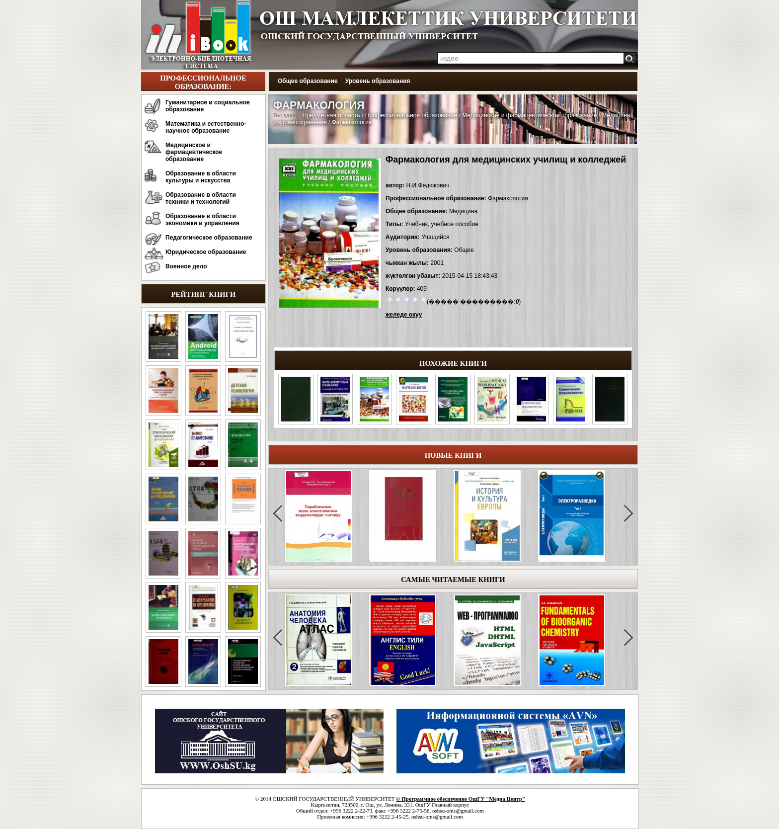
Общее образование (308, 81)
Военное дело (186, 266)
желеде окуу (404, 314)
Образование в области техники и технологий (200, 198)
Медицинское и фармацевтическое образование (193, 152)
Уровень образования (377, 81)
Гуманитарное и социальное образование (207, 106)
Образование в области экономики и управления (202, 220)
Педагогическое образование (208, 237)
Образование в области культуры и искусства (200, 177)
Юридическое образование (205, 252)
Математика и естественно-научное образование (205, 127)
